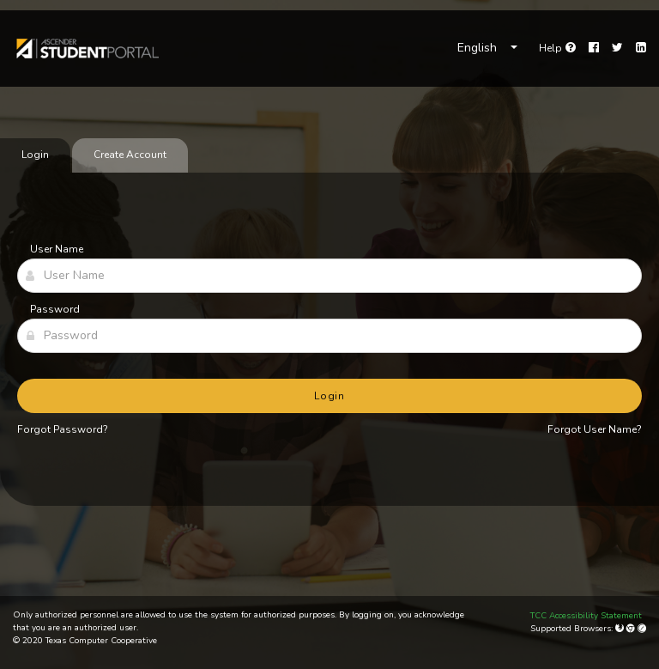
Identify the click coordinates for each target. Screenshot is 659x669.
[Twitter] (617, 48)
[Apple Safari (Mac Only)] (642, 629)
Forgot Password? (62, 429)
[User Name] (329, 275)
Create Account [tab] (130, 154)
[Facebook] (594, 48)
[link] (86, 48)
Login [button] (330, 396)
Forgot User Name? (594, 429)
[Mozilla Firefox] (620, 629)
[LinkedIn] (641, 48)
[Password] (329, 336)
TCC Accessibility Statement (586, 616)
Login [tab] (35, 154)
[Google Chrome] (632, 629)
